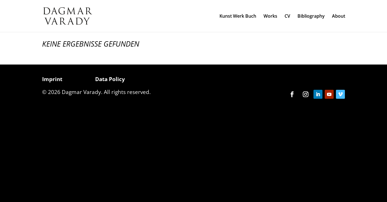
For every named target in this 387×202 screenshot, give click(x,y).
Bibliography (311, 16)
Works (270, 16)
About (338, 16)
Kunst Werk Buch (237, 16)
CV (287, 16)
